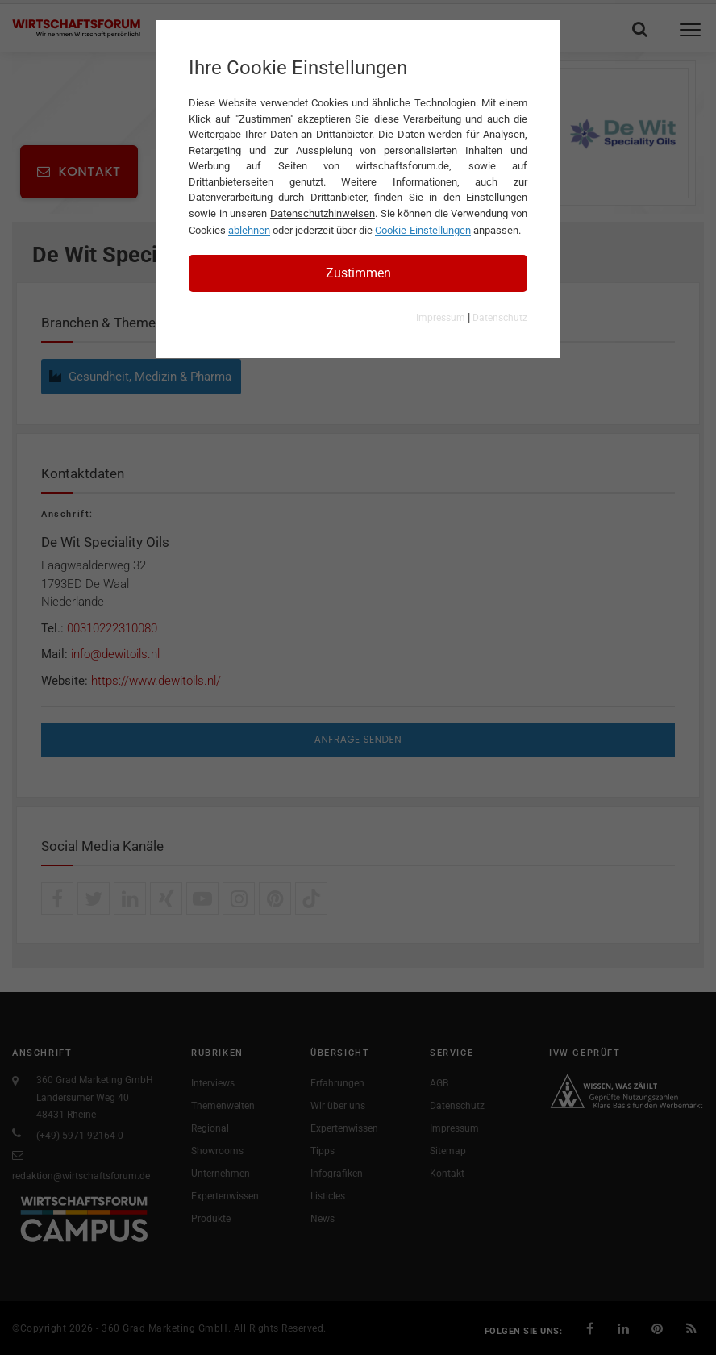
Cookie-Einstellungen (423, 230)
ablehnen (249, 230)
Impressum (440, 317)
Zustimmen (358, 273)
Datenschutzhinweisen (322, 213)
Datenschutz (499, 317)
